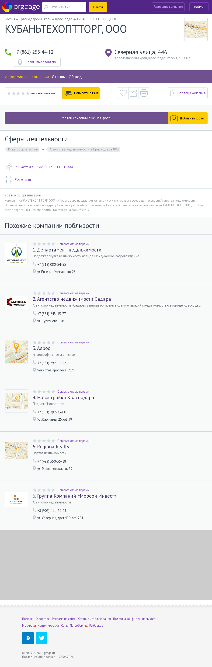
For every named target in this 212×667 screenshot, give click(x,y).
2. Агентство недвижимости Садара (72, 299)
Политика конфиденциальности (134, 619)
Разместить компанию (168, 7)
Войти (199, 7)
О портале (43, 619)
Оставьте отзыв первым (73, 244)
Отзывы (59, 76)
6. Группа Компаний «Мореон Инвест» (75, 496)
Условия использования (94, 619)
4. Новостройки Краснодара (63, 397)
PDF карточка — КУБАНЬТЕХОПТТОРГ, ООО (39, 167)
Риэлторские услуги (23, 149)
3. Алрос (41, 348)
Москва (27, 626)
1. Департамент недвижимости (67, 249)
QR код (75, 76)
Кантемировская (49, 626)
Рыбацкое (96, 626)
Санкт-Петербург (72, 626)
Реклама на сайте (64, 619)
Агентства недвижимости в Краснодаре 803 (84, 149)
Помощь (27, 619)
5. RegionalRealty (51, 446)
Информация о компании (27, 76)
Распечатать (18, 180)
